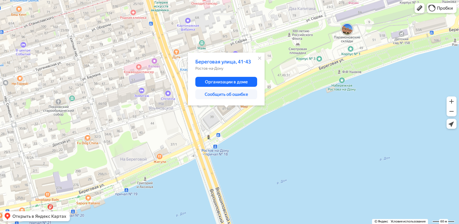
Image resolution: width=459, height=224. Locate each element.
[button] (420, 8)
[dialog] (226, 79)
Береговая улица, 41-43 (223, 62)
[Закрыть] (259, 58)
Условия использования (408, 221)
